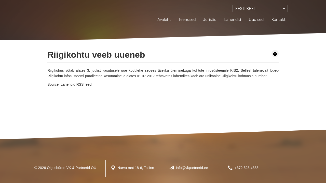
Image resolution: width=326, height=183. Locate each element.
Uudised (256, 19)
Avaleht (164, 19)
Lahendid (232, 19)
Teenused (187, 19)
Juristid (209, 19)
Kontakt (278, 19)
